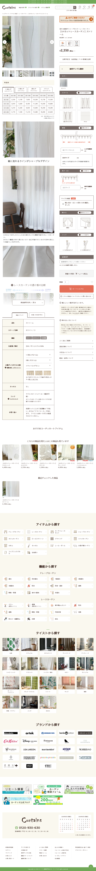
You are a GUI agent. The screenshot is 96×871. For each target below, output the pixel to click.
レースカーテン (23, 13)
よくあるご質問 (65, 341)
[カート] (92, 7)
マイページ (9, 853)
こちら (76, 313)
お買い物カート (10, 858)
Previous (5, 42)
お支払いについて (66, 352)
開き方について (85, 212)
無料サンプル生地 (26, 853)
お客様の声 (24, 850)
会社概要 (57, 858)
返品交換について (66, 346)
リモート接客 (43, 850)
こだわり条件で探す (70, 10)
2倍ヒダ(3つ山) (31, 360)
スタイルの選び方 (84, 92)
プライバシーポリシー (81, 850)
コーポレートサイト (60, 855)
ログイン (8, 850)
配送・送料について (66, 358)
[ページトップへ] (91, 867)
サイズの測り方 (25, 847)
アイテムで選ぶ (14, 13)
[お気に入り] (84, 7)
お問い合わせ (43, 855)
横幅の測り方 (85, 128)
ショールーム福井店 (60, 853)
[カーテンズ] (8, 7)
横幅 (63, 128)
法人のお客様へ (59, 847)
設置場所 (65, 257)
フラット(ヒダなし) (32, 366)
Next (52, 42)
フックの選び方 (85, 235)
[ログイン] (88, 7)
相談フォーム (43, 853)
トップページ (5, 13)
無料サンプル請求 (76, 69)
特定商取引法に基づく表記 (82, 847)
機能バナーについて (26, 855)
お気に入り (9, 855)
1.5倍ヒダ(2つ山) (32, 355)
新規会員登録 (9, 847)
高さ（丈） (66, 171)
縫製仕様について (26, 858)
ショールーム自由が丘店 (62, 850)
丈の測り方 (86, 171)
